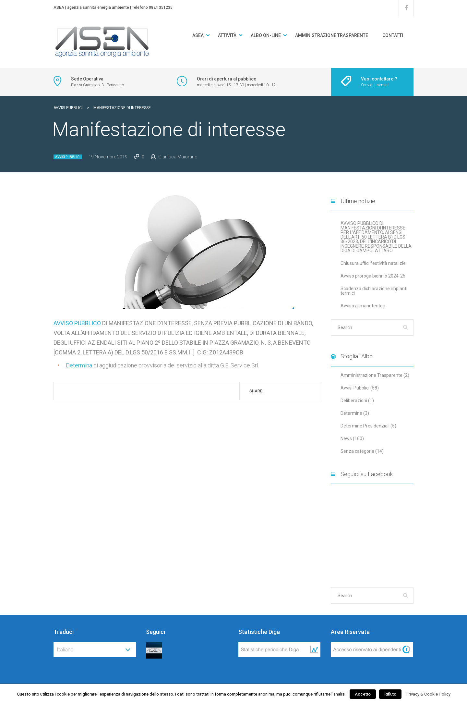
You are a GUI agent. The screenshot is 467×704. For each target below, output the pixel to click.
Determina (79, 365)
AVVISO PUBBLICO (77, 323)
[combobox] (95, 649)
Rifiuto (390, 694)
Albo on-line (266, 35)
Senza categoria (357, 451)
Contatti (392, 35)
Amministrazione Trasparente (331, 35)
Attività (227, 35)
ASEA (198, 35)
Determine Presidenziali (365, 425)
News (346, 438)
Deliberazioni (354, 400)
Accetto (363, 694)
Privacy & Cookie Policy (428, 694)
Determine (351, 413)
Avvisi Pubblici (67, 157)
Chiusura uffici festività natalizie (373, 263)
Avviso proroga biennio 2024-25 (373, 275)
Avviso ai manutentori (363, 305)
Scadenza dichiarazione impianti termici (374, 291)
